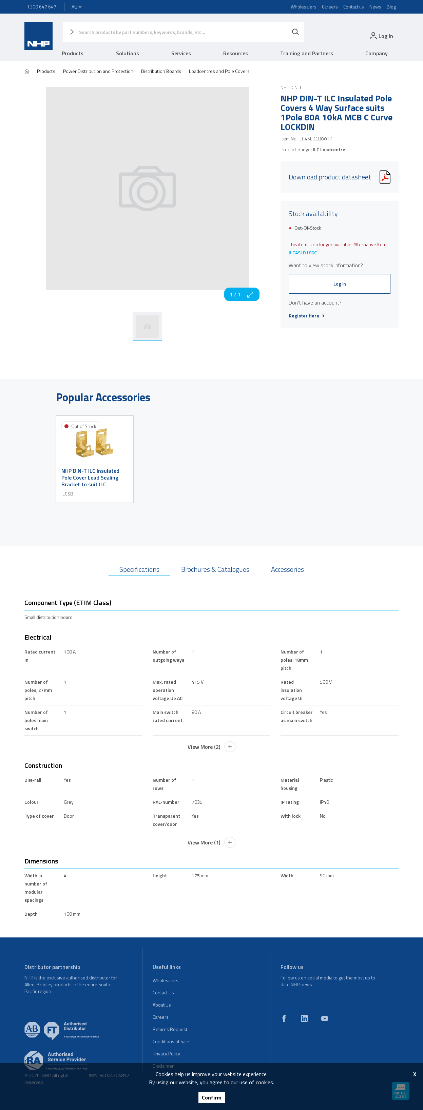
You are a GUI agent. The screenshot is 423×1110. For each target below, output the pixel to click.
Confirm (212, 1097)
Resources (235, 53)
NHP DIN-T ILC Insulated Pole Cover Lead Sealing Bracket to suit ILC (90, 477)
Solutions (127, 53)
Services (181, 53)
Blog (391, 6)
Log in (339, 283)
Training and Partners (306, 53)
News (375, 6)
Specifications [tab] (139, 569)
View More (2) (212, 747)
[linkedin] (304, 1018)
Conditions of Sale (171, 1041)
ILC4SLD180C (303, 252)
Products (72, 53)
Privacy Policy (166, 1053)
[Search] (295, 32)
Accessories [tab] (287, 569)
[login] (380, 36)
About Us (162, 1004)
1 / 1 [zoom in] (242, 294)
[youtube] (324, 1018)
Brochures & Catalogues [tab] (215, 569)
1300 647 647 (41, 6)
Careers (330, 6)
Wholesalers (303, 6)
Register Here (307, 315)
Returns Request (170, 1029)
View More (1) (212, 842)
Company (376, 53)
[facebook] (284, 1018)
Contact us (353, 6)
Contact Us (163, 992)
